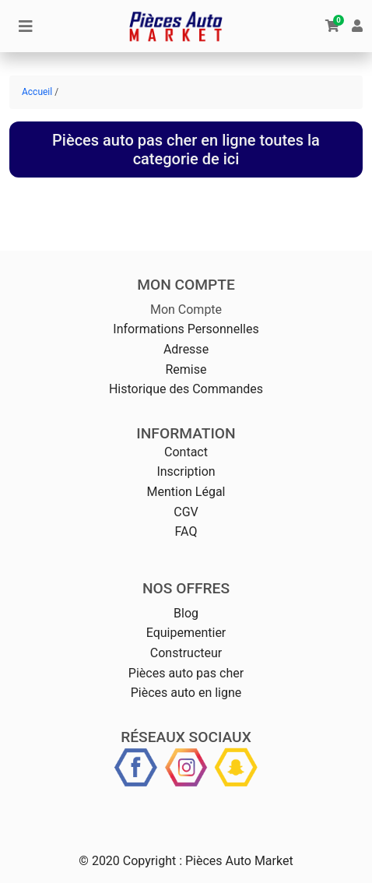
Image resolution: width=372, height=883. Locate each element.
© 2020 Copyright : (130, 860)
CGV (186, 512)
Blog (186, 613)
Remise (185, 369)
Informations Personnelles (185, 329)
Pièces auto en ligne (186, 692)
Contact (186, 452)
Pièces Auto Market (239, 860)
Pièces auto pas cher (186, 673)
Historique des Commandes (186, 389)
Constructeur (186, 653)
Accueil (37, 91)
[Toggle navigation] (25, 26)
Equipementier (186, 632)
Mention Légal (185, 491)
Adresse (186, 349)
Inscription (185, 471)
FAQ (186, 531)
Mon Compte (186, 309)
